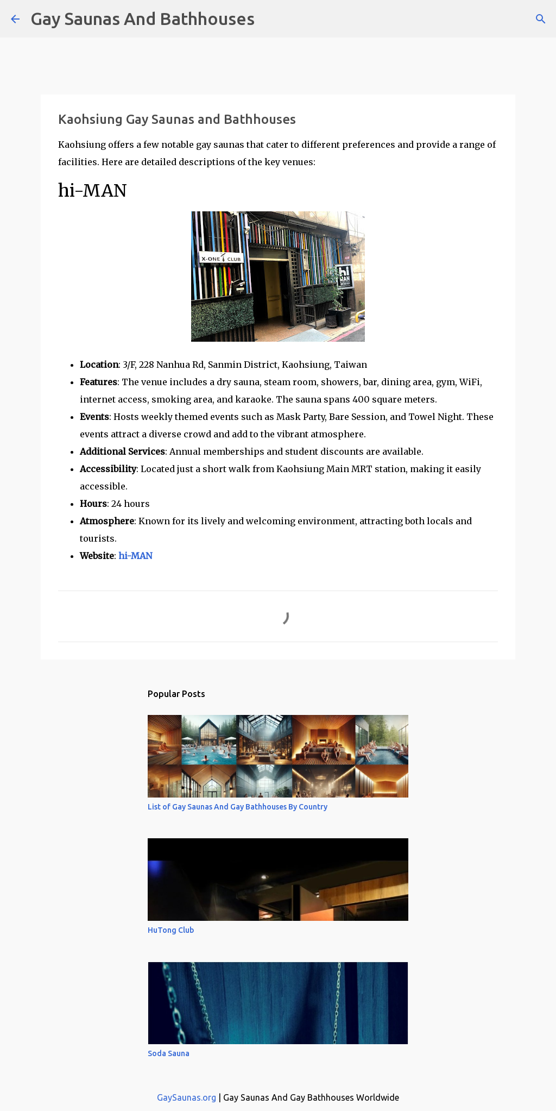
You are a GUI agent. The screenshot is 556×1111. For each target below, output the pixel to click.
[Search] (269, 19)
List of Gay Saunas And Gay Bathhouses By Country (237, 806)
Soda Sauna (168, 1053)
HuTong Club (171, 930)
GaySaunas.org (186, 1097)
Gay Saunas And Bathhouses (142, 18)
